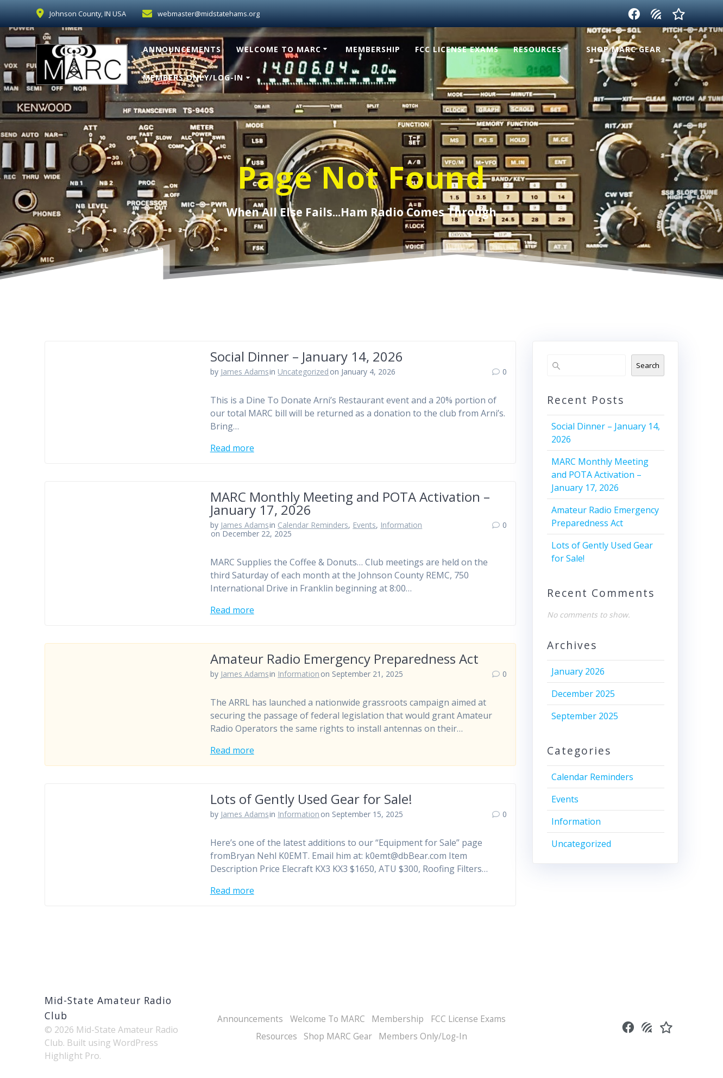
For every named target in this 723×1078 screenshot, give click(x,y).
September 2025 (584, 716)
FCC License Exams (457, 49)
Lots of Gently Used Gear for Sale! (311, 799)
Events (364, 525)
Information (401, 525)
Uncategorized (303, 371)
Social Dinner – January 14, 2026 (306, 356)
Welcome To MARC (278, 49)
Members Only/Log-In (193, 77)
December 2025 (583, 694)
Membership (372, 49)
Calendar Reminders (313, 525)
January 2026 (578, 671)
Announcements (182, 49)
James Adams (245, 371)
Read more (232, 448)
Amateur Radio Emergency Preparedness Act (344, 659)
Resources (537, 49)
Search (647, 365)
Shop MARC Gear (623, 49)
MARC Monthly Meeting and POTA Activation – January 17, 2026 (350, 503)
